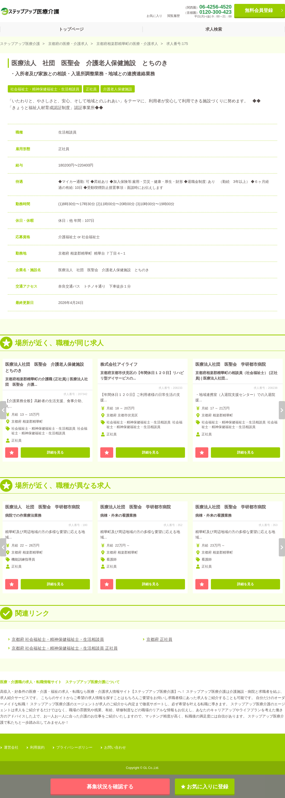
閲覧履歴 (173, 11)
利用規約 (37, 747)
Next (282, 410)
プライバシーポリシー (74, 747)
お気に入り (154, 11)
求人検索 (213, 29)
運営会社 (11, 747)
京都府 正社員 (159, 639)
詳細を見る (55, 452)
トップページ (71, 29)
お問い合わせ (115, 747)
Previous (3, 410)
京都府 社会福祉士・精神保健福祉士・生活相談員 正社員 (65, 648)
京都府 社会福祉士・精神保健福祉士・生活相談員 (58, 639)
